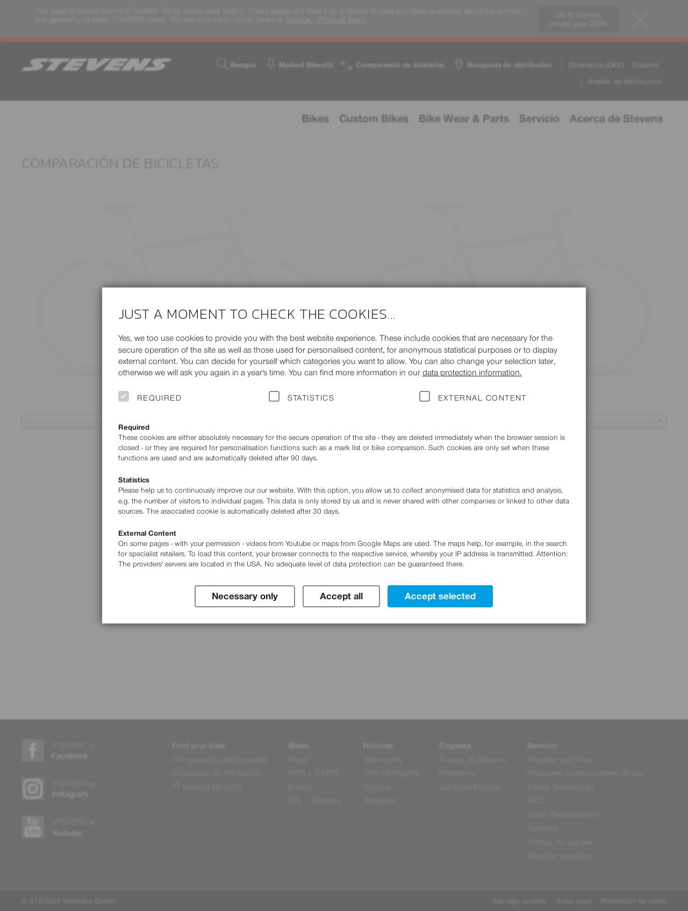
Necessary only (245, 596)
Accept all (341, 596)
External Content (482, 398)
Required (159, 398)
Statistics (311, 398)
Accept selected (440, 596)
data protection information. (472, 372)
